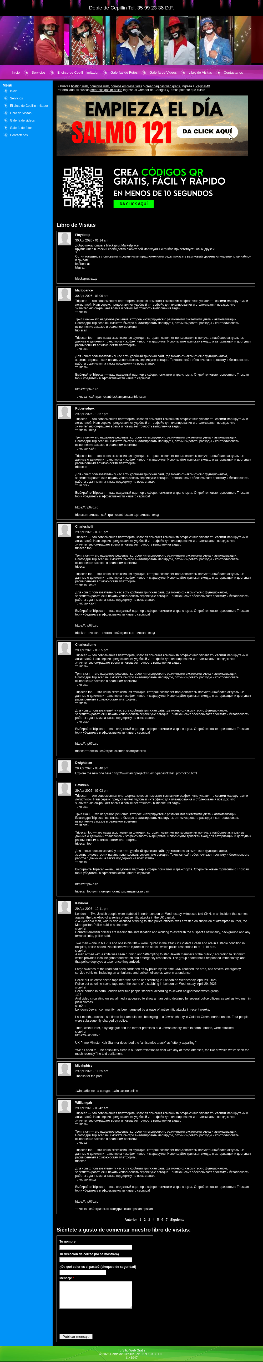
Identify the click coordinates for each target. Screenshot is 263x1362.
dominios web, (100, 86)
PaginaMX (202, 86)
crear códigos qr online (106, 90)
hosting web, (80, 86)
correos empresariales (126, 86)
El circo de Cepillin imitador (78, 72)
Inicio (16, 72)
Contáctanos (233, 72)
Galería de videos (22, 120)
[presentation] (99, 1321)
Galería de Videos (163, 72)
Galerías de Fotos (124, 72)
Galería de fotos (21, 128)
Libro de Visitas (200, 72)
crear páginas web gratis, (163, 86)
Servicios (38, 72)
